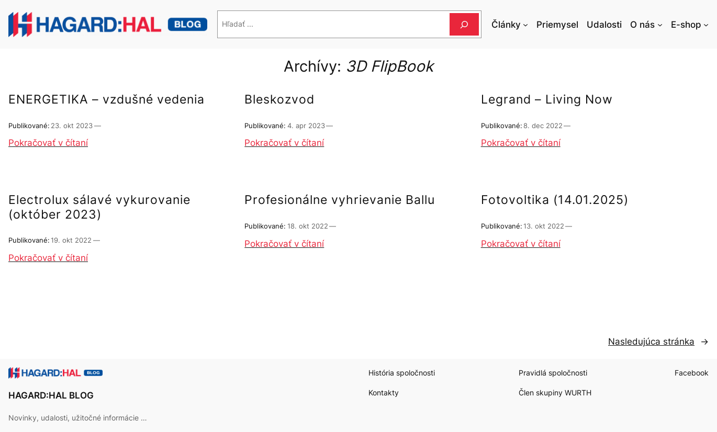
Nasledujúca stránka (658, 341)
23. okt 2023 (72, 126)
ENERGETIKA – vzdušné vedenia (106, 100)
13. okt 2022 (543, 226)
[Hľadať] (464, 24)
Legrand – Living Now (547, 100)
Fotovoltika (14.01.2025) (555, 200)
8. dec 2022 (543, 126)
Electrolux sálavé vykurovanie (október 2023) (99, 207)
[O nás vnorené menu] (660, 24)
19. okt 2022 (71, 240)
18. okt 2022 (307, 226)
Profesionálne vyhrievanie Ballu (339, 200)
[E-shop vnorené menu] (706, 24)
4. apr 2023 (306, 126)
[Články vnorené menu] (525, 24)
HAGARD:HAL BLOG (51, 395)
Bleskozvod (279, 100)
